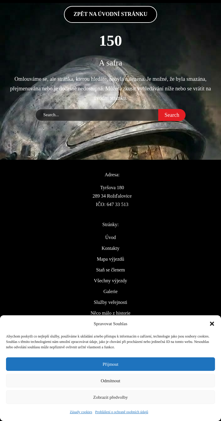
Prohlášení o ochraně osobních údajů (121, 412)
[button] (212, 324)
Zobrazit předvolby (110, 397)
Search (172, 115)
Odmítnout (110, 380)
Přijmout (111, 364)
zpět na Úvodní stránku (110, 14)
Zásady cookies (81, 412)
